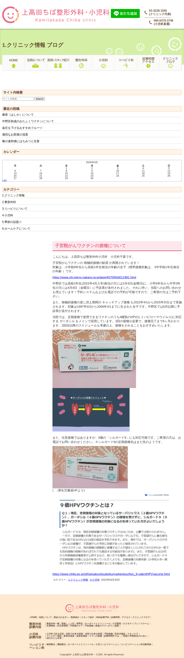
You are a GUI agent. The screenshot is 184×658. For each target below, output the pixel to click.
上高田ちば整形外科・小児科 (87, 654)
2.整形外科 (9, 202)
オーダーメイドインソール (98, 623)
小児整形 (116, 623)
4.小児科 (7, 215)
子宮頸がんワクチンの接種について (90, 245)
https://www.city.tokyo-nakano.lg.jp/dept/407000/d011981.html (94, 277)
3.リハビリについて (14, 208)
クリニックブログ (141, 617)
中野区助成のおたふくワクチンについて (28, 121)
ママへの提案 (95, 636)
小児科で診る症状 (55, 634)
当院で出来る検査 (74, 634)
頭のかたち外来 (54, 638)
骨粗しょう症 (67, 623)
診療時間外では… (112, 636)
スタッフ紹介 (87, 617)
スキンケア (132, 634)
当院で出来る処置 (93, 634)
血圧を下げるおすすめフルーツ (22, 127)
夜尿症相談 (69, 636)
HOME (33, 617)
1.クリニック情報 (13, 195)
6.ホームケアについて (16, 228)
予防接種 (89, 625)
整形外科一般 (53, 623)
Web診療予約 (102, 617)
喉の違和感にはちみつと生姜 (21, 141)
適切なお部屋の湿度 (15, 134)
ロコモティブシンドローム (136, 623)
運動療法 (61, 644)
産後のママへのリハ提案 (107, 625)
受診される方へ (61, 617)
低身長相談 (81, 636)
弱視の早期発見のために (135, 636)
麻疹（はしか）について (18, 114)
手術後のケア (76, 625)
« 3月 (4, 180)
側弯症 (79, 623)
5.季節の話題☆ (12, 221)
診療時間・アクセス (120, 617)
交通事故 (51, 625)
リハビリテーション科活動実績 (136, 644)
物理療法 (51, 644)
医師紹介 (75, 617)
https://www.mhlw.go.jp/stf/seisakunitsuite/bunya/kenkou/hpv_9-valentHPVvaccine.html (111, 574)
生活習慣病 (62, 625)
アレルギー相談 (54, 636)
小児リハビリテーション (107, 644)
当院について (45, 617)
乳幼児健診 (120, 634)
